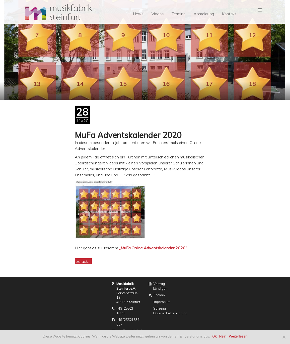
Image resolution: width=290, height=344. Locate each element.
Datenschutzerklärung (170, 313)
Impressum (161, 302)
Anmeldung (204, 13)
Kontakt (229, 13)
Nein (222, 336)
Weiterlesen (238, 336)
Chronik (159, 295)
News (138, 13)
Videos (157, 13)
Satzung (159, 308)
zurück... (83, 261)
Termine (179, 13)
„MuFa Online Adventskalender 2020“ (153, 247)
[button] (258, 10)
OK (214, 336)
